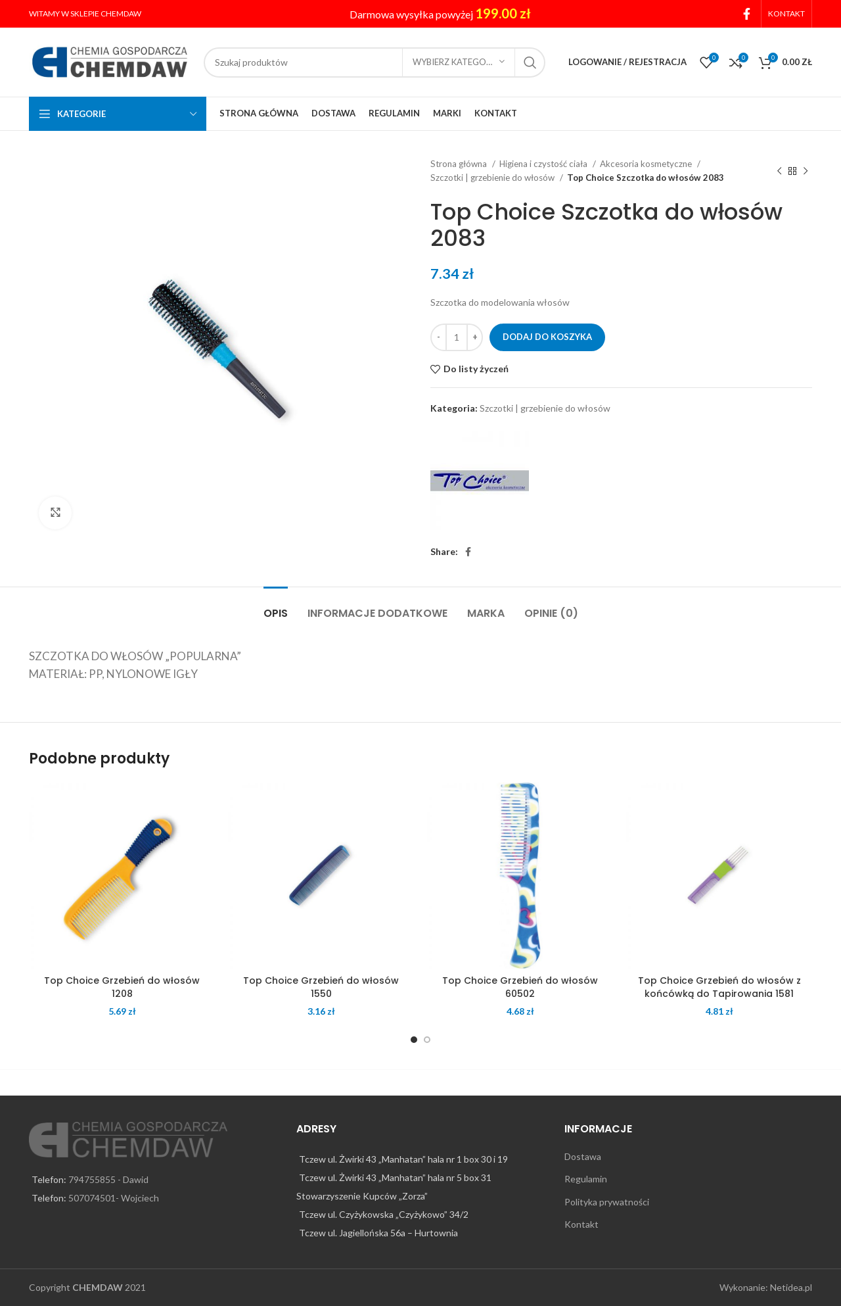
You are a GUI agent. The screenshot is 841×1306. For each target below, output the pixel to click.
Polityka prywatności (606, 1201)
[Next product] (805, 171)
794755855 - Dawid (108, 1179)
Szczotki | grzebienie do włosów (493, 177)
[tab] (275, 607)
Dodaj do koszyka (547, 336)
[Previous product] (779, 171)
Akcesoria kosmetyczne (647, 163)
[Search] (374, 62)
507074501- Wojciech (113, 1197)
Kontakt (581, 1224)
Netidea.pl (791, 1287)
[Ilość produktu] (456, 337)
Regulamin (585, 1178)
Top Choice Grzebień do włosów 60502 (520, 987)
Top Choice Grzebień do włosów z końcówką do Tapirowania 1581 (719, 987)
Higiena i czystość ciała (544, 163)
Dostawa (582, 1156)
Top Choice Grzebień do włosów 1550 (321, 987)
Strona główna (459, 163)
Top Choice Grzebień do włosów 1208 (122, 987)
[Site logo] (110, 60)
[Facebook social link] (746, 14)
